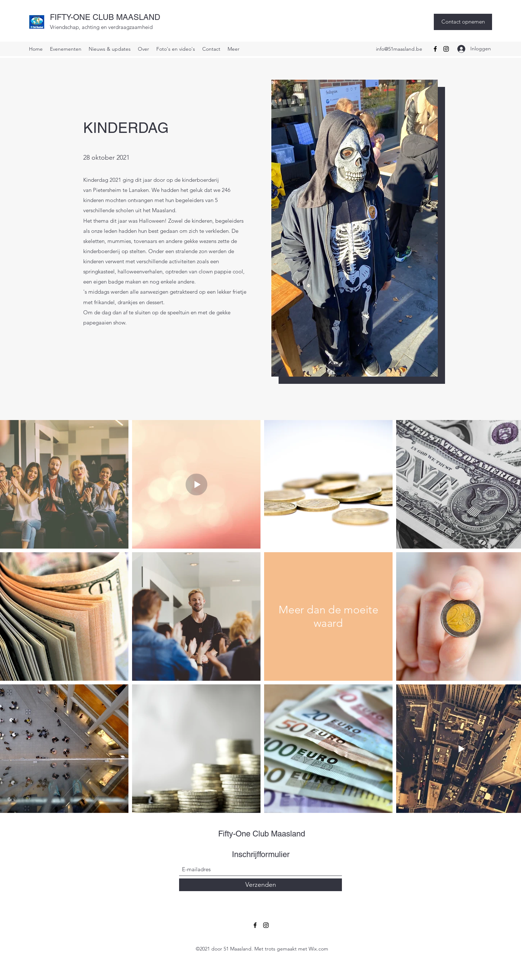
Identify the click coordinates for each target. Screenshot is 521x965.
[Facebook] (435, 49)
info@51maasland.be (399, 49)
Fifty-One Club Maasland (261, 833)
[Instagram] (446, 49)
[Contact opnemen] (463, 22)
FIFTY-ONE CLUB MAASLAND (105, 17)
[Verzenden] (260, 884)
